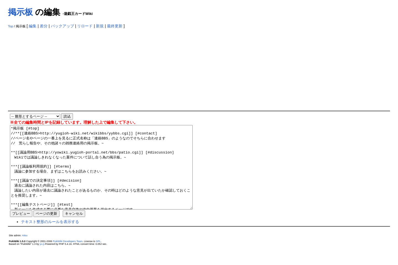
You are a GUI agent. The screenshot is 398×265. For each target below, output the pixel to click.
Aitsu (24, 252)
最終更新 (114, 26)
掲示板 (20, 12)
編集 (32, 26)
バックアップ (62, 26)
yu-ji (42, 260)
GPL (98, 257)
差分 (44, 26)
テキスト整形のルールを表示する (50, 238)
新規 (100, 26)
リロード (85, 26)
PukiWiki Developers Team (68, 257)
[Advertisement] (199, 69)
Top (10, 26)
